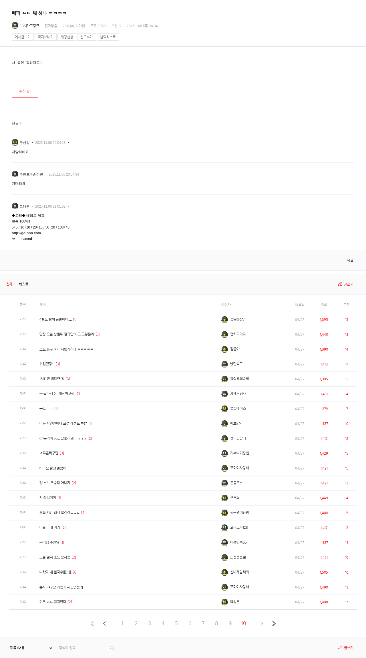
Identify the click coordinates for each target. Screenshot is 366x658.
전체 (9, 284)
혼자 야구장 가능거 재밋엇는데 (61, 587)
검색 (112, 648)
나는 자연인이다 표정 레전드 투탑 (63, 423)
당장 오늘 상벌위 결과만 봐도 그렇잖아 (66, 334)
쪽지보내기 (45, 37)
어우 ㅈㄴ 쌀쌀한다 (52, 602)
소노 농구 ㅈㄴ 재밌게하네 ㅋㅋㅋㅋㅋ (66, 349)
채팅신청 (67, 37)
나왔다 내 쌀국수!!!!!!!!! (55, 572)
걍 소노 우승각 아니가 (54, 483)
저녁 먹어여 (47, 498)
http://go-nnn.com (26, 233)
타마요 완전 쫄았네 (52, 468)
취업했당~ (46, 364)
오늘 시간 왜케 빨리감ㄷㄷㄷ (59, 512)
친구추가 (86, 37)
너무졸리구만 (48, 453)
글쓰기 (348, 284)
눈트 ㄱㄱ (46, 408)
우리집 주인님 (49, 542)
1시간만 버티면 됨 (51, 379)
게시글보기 (23, 37)
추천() (25, 91)
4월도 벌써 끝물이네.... (55, 319)
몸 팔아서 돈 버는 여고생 (56, 393)
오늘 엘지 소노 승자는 (54, 557)
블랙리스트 (108, 37)
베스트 (23, 284)
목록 (350, 261)
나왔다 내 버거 (49, 527)
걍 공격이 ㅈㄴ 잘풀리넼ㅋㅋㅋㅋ (62, 438)
